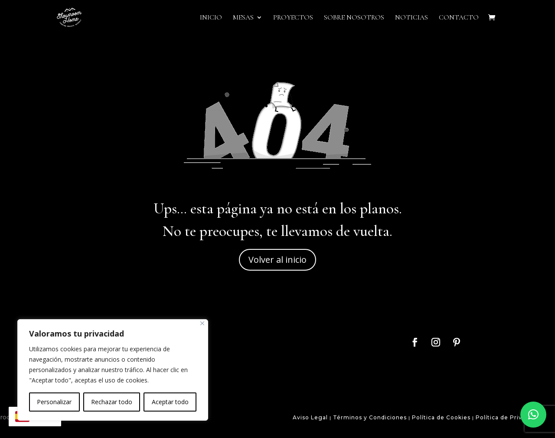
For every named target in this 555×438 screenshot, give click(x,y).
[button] (533, 415)
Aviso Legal (310, 417)
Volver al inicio (277, 259)
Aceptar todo (170, 402)
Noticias (411, 18)
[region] (112, 370)
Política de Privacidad (509, 417)
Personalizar (54, 402)
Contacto (459, 18)
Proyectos (293, 18)
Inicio (211, 18)
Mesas (243, 18)
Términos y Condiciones (369, 417)
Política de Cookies (441, 417)
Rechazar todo (111, 402)
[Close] (202, 323)
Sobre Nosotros (354, 18)
